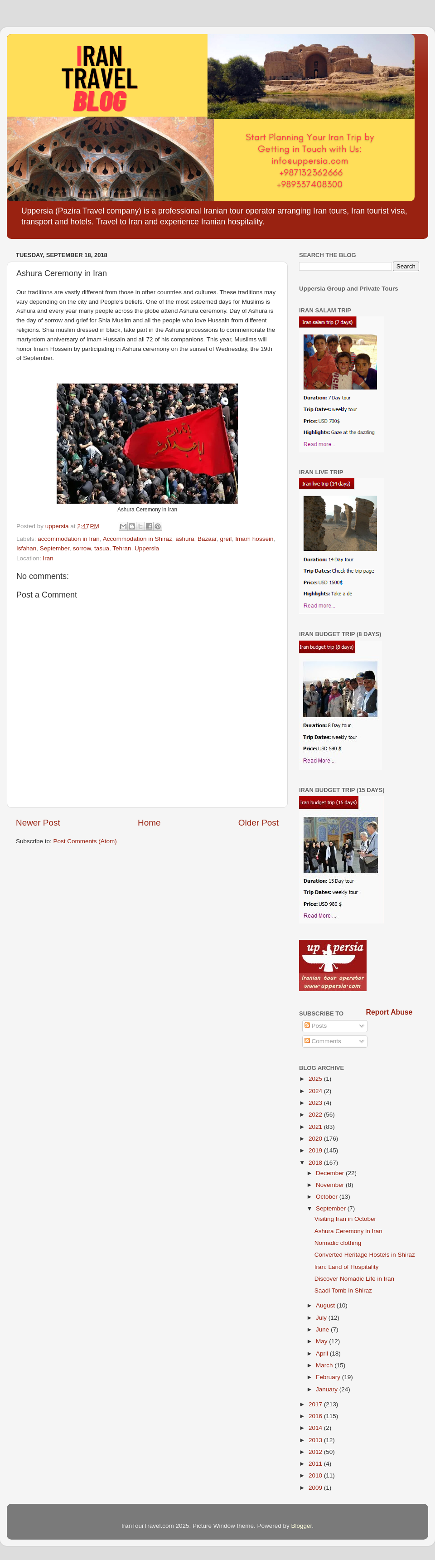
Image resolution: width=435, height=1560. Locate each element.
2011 (316, 1463)
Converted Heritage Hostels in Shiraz (364, 1254)
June (323, 1329)
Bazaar (207, 538)
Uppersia (147, 548)
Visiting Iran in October (345, 1218)
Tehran (121, 548)
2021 (316, 1126)
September (54, 548)
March (325, 1365)
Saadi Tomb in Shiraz (343, 1290)
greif (226, 538)
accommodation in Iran (69, 538)
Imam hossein (254, 538)
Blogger (301, 1525)
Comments (322, 1041)
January (327, 1389)
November (331, 1184)
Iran (48, 558)
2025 (316, 1078)
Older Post (258, 822)
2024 (316, 1091)
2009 (316, 1487)
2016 (316, 1416)
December (331, 1173)
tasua (101, 548)
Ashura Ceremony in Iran (348, 1231)
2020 (316, 1138)
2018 (316, 1162)
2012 (316, 1451)
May (322, 1341)
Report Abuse (389, 1012)
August (326, 1305)
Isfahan (26, 548)
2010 (316, 1475)
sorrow (82, 548)
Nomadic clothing (338, 1242)
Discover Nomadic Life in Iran (354, 1278)
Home (149, 822)
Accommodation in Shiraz (137, 538)
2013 (316, 1440)
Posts (315, 1025)
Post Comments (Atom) (85, 841)
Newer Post (38, 822)
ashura (184, 538)
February (329, 1377)
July (322, 1317)
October (327, 1196)
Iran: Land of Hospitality (346, 1267)
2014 (316, 1427)
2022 (316, 1114)
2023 (316, 1102)
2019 (316, 1150)
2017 (316, 1404)
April (323, 1353)
